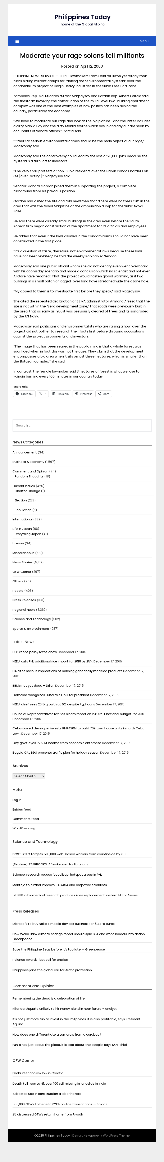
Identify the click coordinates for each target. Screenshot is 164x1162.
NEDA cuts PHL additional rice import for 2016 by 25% (53, 661)
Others (18, 581)
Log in (17, 800)
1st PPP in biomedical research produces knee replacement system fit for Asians (75, 895)
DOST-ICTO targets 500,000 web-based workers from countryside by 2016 (70, 854)
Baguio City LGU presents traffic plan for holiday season (56, 752)
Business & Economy (28, 462)
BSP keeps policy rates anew (35, 652)
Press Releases (24, 600)
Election (21, 500)
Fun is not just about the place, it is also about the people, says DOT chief (70, 1044)
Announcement (25, 452)
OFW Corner (22, 571)
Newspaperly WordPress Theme (107, 1135)
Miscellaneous (23, 553)
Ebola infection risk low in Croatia (38, 1073)
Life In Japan (22, 528)
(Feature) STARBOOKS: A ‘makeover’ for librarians (50, 864)
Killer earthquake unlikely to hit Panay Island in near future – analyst (65, 1008)
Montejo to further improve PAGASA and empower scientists (60, 885)
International (22, 519)
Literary (18, 543)
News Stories (23, 562)
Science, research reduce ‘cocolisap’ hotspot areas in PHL (57, 874)
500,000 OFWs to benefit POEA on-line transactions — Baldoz (60, 1104)
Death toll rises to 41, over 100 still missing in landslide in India (59, 1083)
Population (23, 510)
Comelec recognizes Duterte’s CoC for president (51, 695)
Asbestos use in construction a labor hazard (47, 1093)
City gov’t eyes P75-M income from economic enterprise (57, 743)
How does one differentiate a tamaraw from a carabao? (57, 1034)
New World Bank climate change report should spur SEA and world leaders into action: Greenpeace (79, 936)
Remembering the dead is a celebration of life (49, 998)
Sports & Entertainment (31, 628)
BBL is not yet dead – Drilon (33, 685)
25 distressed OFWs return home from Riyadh (48, 1114)
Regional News (24, 609)
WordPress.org (24, 828)
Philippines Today (82, 17)
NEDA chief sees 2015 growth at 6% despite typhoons (54, 704)
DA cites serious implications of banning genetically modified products (67, 671)
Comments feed (26, 819)
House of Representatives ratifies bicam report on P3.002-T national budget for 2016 (78, 714)
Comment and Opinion (30, 471)
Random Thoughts (29, 476)
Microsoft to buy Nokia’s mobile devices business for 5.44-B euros (64, 924)
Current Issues (24, 486)
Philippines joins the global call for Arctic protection (52, 970)
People (18, 590)
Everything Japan (28, 534)
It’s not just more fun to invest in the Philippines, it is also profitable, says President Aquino (77, 1021)
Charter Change (27, 491)
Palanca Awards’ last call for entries (40, 959)
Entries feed (22, 809)
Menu (144, 41)
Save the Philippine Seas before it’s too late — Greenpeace (59, 949)
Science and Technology (32, 619)
